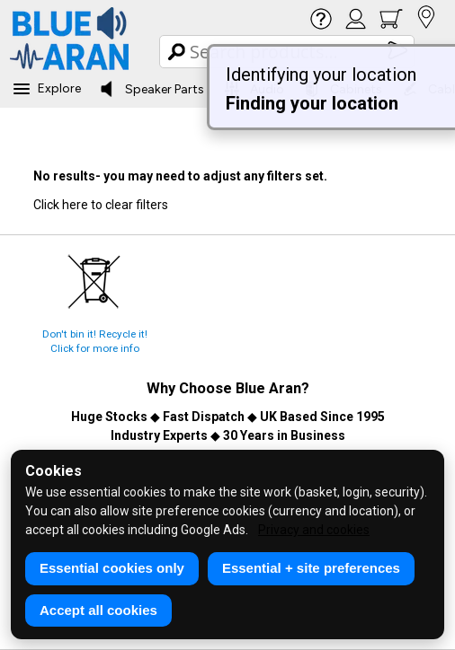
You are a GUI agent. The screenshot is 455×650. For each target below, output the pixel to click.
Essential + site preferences (311, 567)
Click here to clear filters (100, 205)
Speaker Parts (151, 89)
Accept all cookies (98, 610)
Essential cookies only (112, 567)
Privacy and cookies (314, 530)
